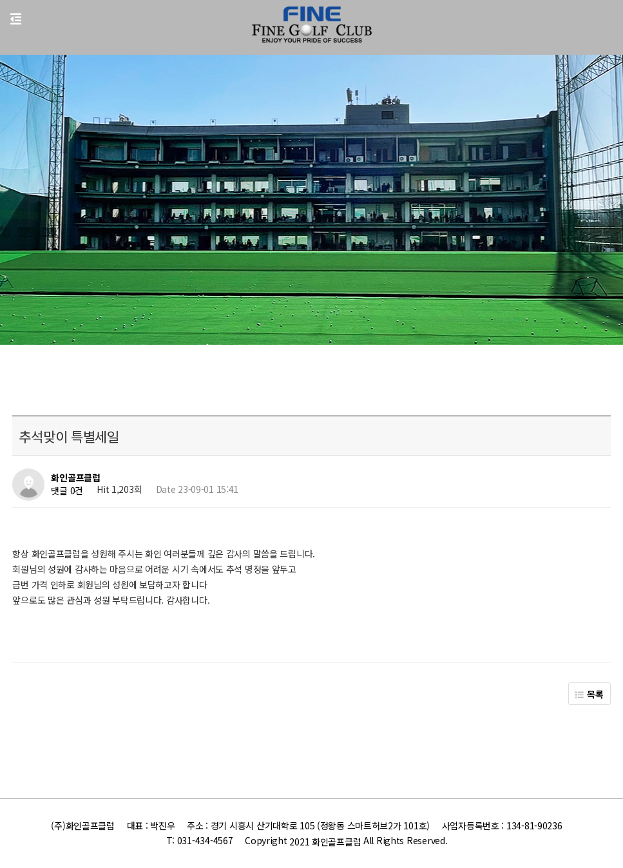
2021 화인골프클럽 (325, 841)
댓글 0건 (67, 491)
